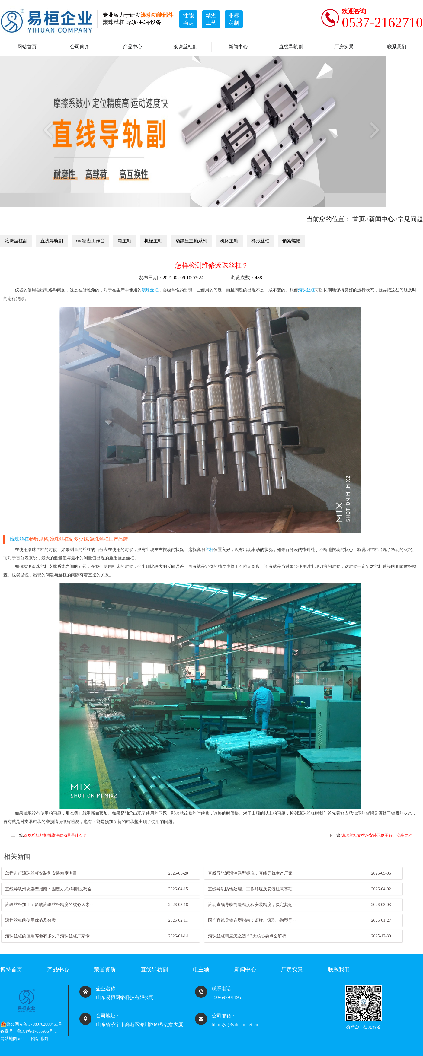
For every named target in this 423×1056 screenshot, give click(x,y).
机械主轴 (153, 240)
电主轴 (124, 240)
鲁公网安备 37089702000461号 (31, 1024)
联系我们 (396, 46)
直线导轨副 (291, 46)
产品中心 (132, 46)
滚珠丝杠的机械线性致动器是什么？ (55, 835)
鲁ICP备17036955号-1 (37, 1031)
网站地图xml (12, 1038)
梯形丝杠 (260, 240)
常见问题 (410, 219)
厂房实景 (344, 46)
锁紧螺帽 (291, 240)
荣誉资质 (105, 969)
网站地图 (39, 1038)
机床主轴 (229, 240)
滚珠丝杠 (150, 290)
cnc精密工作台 (90, 240)
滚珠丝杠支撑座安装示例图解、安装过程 (376, 835)
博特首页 (11, 969)
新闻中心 (238, 46)
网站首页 (27, 46)
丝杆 (209, 549)
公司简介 (79, 46)
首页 (358, 219)
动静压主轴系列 (191, 240)
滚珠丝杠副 (185, 46)
